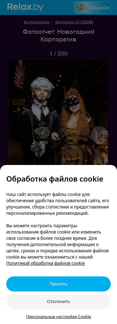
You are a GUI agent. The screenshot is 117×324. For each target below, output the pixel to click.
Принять (58, 283)
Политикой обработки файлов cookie (45, 263)
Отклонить (58, 301)
